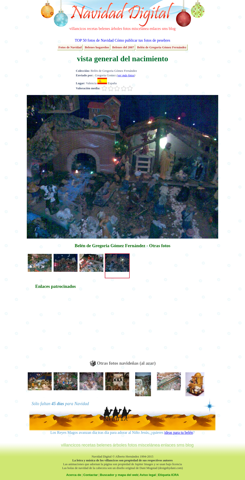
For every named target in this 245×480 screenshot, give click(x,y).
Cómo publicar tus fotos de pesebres (142, 40)
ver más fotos (125, 75)
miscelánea (140, 29)
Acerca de (73, 475)
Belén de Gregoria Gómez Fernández (161, 47)
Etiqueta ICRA (168, 475)
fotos (127, 29)
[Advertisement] (55, 326)
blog (172, 29)
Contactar (90, 475)
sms (165, 29)
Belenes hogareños (97, 47)
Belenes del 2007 (123, 47)
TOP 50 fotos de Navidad (94, 40)
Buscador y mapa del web (119, 475)
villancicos (77, 29)
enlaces (155, 29)
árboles (116, 29)
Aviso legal (147, 475)
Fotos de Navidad (70, 47)
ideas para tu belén (178, 432)
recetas (92, 29)
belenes (104, 29)
